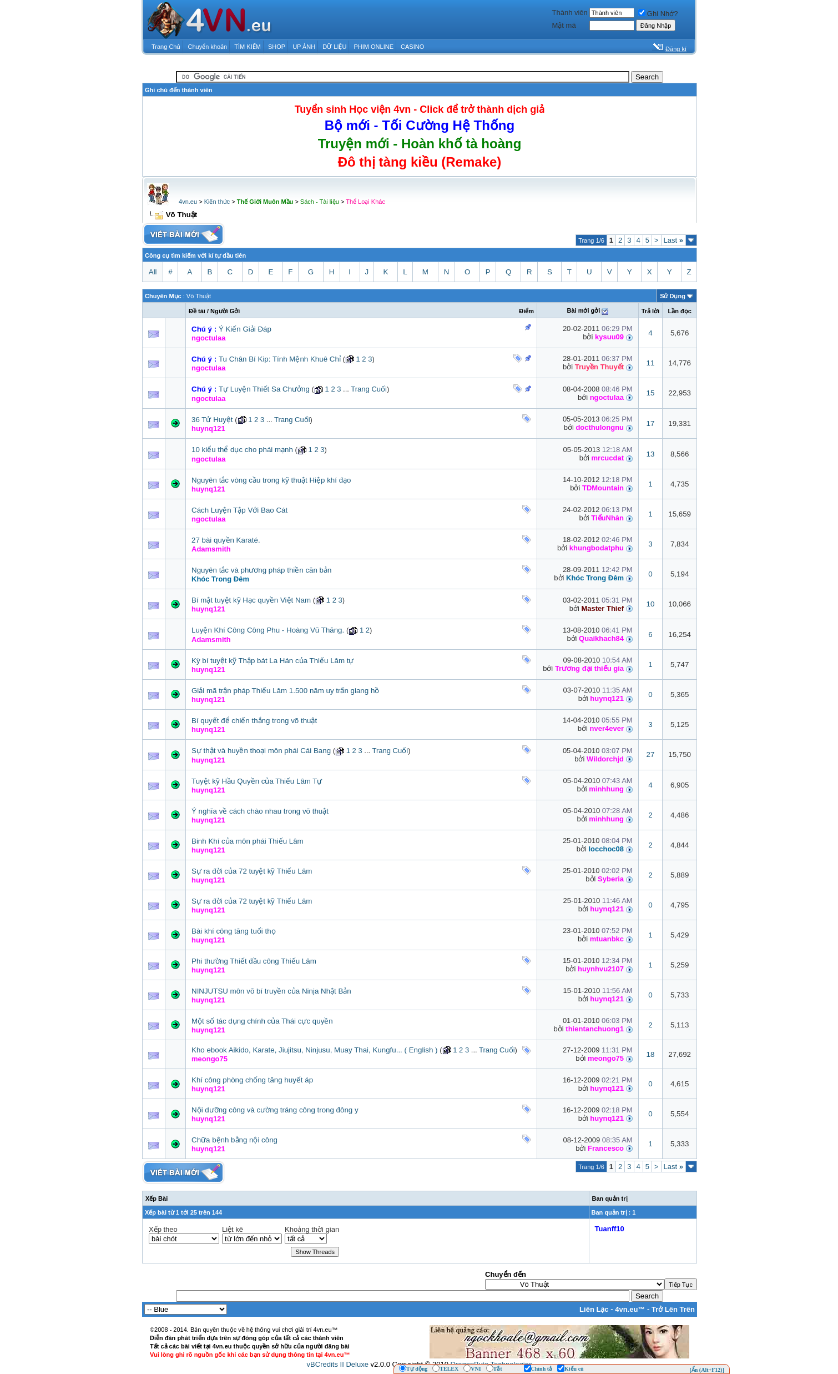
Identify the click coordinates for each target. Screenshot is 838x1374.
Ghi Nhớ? (658, 13)
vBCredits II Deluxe (337, 1364)
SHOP (276, 46)
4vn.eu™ (630, 1309)
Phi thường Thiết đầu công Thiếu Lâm (253, 961)
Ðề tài (197, 311)
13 (651, 454)
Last (673, 240)
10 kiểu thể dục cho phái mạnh (242, 449)
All (153, 272)
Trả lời (651, 311)
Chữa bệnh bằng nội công (234, 1140)
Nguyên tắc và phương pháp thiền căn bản (261, 570)
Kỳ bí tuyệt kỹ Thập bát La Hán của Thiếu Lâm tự (272, 660)
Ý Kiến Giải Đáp (245, 329)
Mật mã (564, 25)
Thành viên (570, 12)
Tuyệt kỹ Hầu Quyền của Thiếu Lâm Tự (256, 781)
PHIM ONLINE (373, 46)
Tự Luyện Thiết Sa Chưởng (264, 389)
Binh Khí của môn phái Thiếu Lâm (247, 841)
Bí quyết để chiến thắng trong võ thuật (254, 720)
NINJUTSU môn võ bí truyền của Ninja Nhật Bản (271, 991)
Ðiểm (526, 311)
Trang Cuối (369, 389)
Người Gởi (225, 311)
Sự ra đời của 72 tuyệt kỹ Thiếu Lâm (251, 871)
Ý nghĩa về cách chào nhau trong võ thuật (260, 811)
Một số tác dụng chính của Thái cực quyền (262, 1021)
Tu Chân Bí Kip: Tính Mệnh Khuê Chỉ (280, 359)
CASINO (412, 46)
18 (651, 1054)
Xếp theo (163, 1229)
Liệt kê (232, 1229)
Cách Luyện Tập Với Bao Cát (239, 510)
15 (651, 393)
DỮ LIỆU (334, 46)
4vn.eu (188, 201)
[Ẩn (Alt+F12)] (706, 1370)
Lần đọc (679, 311)
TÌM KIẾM (247, 46)
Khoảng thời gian (312, 1229)
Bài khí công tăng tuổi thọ (233, 931)
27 (651, 754)
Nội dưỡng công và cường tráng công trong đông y (275, 1110)
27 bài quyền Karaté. (225, 540)
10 (651, 604)
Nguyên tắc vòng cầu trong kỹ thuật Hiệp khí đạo (271, 480)
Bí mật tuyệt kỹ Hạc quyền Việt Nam (251, 600)
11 (651, 363)
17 (651, 423)
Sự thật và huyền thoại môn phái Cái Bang (261, 750)
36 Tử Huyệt (212, 419)
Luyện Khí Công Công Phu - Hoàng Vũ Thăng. (267, 630)
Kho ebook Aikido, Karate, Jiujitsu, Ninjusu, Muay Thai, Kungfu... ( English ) (314, 1050)
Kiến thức (217, 201)
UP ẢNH (303, 46)
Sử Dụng (672, 296)
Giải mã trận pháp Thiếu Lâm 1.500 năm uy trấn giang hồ (285, 690)
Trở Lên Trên (673, 1309)
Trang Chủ (166, 46)
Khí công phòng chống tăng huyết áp (252, 1080)
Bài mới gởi (583, 310)
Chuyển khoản (208, 46)
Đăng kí (675, 49)
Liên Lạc (594, 1309)
